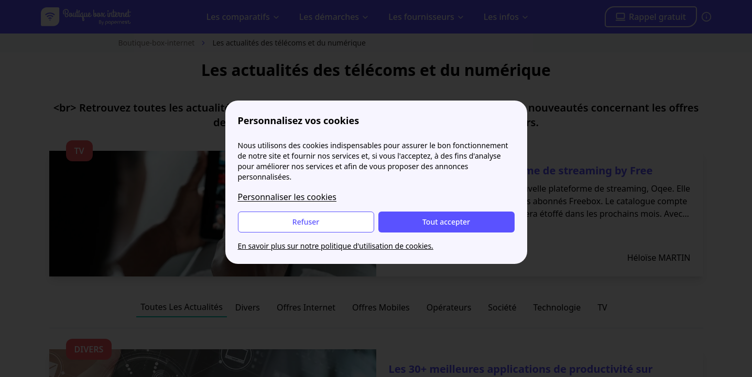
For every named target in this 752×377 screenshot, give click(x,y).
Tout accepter (446, 222)
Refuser (305, 222)
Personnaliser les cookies (287, 197)
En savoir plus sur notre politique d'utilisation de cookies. (335, 246)
